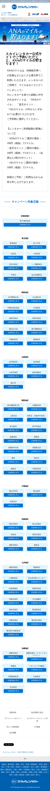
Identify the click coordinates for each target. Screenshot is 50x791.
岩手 (22, 764)
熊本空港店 (13, 610)
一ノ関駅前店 (36, 264)
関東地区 (34, 764)
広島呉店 (13, 501)
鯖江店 (13, 383)
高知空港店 (36, 534)
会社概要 (12, 733)
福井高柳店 (36, 372)
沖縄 (27, 775)
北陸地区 (26, 767)
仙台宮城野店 (36, 275)
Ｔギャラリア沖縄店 (36, 666)
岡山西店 (36, 491)
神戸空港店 (36, 426)
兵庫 (20, 770)
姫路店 (13, 469)
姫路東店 (13, 437)
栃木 (45, 764)
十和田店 (36, 254)
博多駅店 (36, 567)
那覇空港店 (13, 653)
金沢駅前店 (13, 362)
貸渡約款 (12, 712)
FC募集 (37, 727)
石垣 (32, 775)
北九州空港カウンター (36, 578)
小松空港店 (13, 372)
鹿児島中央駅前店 (13, 631)
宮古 (37, 775)
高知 (17, 772)
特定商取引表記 (37, 712)
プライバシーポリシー (12, 718)
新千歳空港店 (25, 221)
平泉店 (13, 275)
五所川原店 (13, 264)
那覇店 (13, 666)
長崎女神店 (13, 599)
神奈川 (18, 767)
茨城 (40, 764)
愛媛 (12, 772)
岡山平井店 (13, 491)
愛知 (2, 770)
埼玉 (2, 767)
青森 (17, 764)
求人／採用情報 (13, 727)
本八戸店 (36, 243)
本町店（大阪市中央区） (36, 416)
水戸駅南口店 (13, 297)
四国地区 (44, 770)
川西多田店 (36, 469)
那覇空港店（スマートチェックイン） (36, 654)
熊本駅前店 (36, 610)
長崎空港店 (36, 588)
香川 (7, 772)
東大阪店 (13, 426)
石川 (32, 767)
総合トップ (5, 18)
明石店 (36, 458)
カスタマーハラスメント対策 (37, 719)
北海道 (3, 764)
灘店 (13, 458)
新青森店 (13, 243)
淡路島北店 (36, 448)
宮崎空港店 (13, 620)
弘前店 (13, 254)
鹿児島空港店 (36, 620)
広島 (38, 770)
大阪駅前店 (36, 405)
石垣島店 (36, 677)
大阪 (15, 770)
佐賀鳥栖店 (13, 588)
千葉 (7, 767)
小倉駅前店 (13, 578)
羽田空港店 (36, 318)
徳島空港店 (13, 545)
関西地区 (8, 770)
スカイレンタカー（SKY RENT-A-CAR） (19, 752)
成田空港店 (13, 318)
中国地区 (26, 770)
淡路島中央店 (13, 448)
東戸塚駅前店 (36, 329)
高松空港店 (13, 524)
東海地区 (44, 767)
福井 (37, 767)
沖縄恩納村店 (13, 677)
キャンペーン (16, 18)
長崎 (40, 772)
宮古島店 (13, 687)
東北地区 (11, 764)
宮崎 (15, 775)
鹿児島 (21, 775)
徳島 (2, 772)
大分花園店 (36, 599)
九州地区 (24, 772)
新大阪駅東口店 (13, 405)
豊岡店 (36, 437)
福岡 (30, 772)
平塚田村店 (13, 339)
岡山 (33, 770)
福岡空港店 (13, 567)
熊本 (11, 775)
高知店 (13, 534)
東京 (12, 767)
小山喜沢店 (36, 297)
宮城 (27, 764)
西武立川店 (13, 329)
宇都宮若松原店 (13, 308)
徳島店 (36, 545)
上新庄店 (13, 416)
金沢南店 (36, 362)
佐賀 (35, 772)
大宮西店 (36, 308)
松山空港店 (36, 524)
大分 (45, 772)
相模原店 (36, 339)
